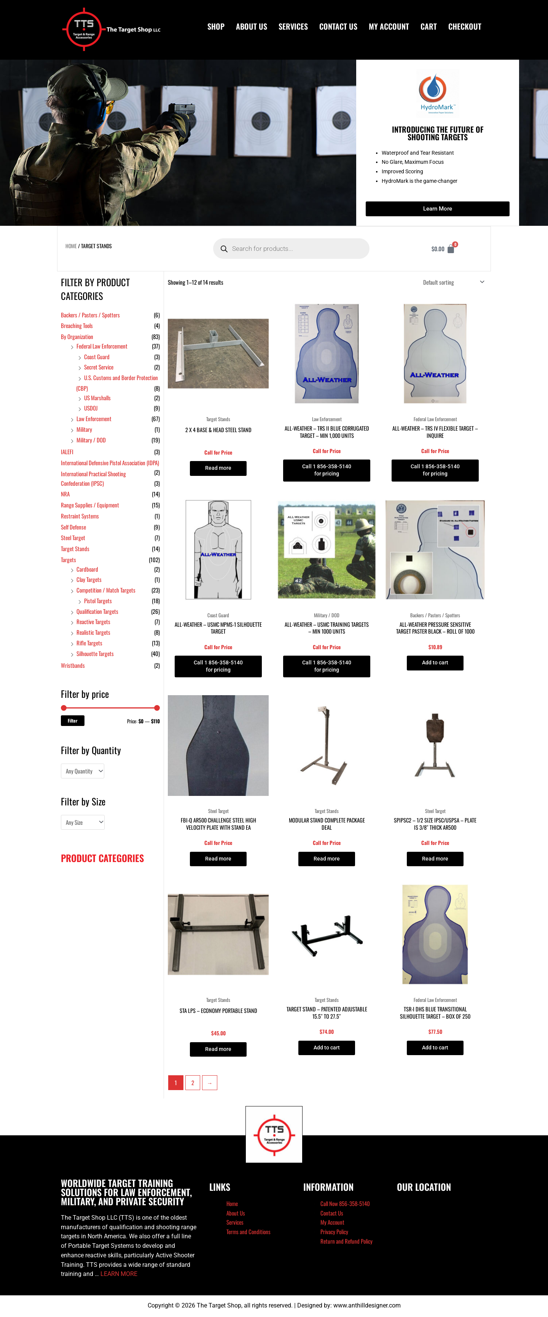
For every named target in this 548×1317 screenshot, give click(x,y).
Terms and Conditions (248, 1234)
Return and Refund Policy (346, 1243)
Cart (429, 26)
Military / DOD (91, 440)
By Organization (77, 336)
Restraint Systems (80, 516)
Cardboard (87, 569)
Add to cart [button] (435, 664)
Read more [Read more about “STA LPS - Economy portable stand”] (218, 1051)
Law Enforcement (94, 418)
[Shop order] (452, 282)
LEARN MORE (118, 1277)
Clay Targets (89, 579)
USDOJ (91, 408)
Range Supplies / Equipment (90, 505)
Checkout (464, 26)
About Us (251, 26)
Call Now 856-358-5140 (345, 1206)
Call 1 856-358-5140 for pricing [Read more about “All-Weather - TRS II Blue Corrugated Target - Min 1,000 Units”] (326, 471)
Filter (73, 720)
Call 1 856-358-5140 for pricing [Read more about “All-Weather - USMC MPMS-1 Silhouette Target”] (218, 668)
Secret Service (98, 367)
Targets (68, 559)
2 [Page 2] (192, 1085)
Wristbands (73, 665)
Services (293, 26)
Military (84, 429)
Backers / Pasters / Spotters (90, 315)
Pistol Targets (98, 600)
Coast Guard (97, 356)
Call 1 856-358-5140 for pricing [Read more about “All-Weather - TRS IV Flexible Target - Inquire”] (435, 471)
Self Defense (73, 527)
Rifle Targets (89, 643)
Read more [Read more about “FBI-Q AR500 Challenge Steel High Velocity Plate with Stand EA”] (218, 860)
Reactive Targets (93, 621)
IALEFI (67, 451)
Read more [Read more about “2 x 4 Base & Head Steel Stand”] (218, 468)
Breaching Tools (77, 325)
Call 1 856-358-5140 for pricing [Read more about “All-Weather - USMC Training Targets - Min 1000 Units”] (326, 668)
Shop (216, 26)
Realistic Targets (93, 632)
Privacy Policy (334, 1234)
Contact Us (338, 26)
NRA (65, 494)
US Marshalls (97, 397)
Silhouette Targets (95, 653)
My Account (389, 26)
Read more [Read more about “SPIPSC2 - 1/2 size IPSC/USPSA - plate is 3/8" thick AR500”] (435, 860)
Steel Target (73, 537)
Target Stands (75, 548)
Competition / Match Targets (105, 590)
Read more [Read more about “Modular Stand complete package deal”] (327, 860)
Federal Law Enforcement (101, 346)
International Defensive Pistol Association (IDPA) (110, 462)
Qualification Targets (97, 611)
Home (71, 246)
